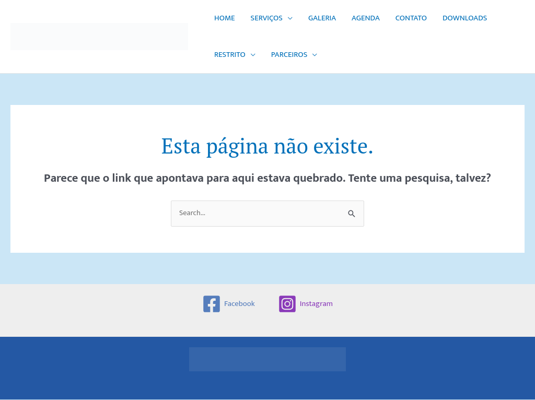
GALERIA (322, 18)
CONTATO (411, 18)
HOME (224, 18)
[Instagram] (305, 304)
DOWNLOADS (465, 18)
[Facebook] (228, 304)
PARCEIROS (289, 54)
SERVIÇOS (267, 18)
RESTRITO (230, 54)
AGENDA (366, 18)
